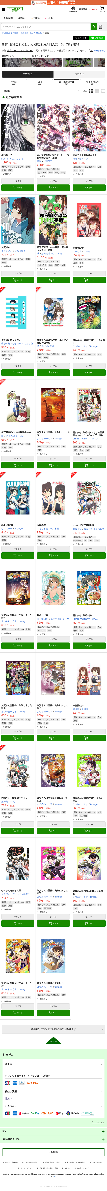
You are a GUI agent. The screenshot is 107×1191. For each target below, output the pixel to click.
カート (17, 188)
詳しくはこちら (98, 1123)
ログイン (90, 10)
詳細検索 (100, 27)
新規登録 (79, 10)
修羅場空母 (78, 248)
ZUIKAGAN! (7, 526)
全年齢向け (8, 19)
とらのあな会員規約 (31, 1163)
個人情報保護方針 (98, 1163)
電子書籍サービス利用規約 (76, 1163)
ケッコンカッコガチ (11, 341)
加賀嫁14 (5, 248)
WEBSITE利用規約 (11, 1163)
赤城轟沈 (41, 526)
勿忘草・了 (6, 156)
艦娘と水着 (42, 616)
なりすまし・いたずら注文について (77, 1169)
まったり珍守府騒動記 (83, 526)
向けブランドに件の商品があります (53, 1030)
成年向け (22, 19)
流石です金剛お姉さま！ (85, 156)
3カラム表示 (91, 92)
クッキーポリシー (27, 1169)
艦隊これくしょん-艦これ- (27, 45)
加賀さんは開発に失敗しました (52, 984)
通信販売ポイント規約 (52, 1163)
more (54, 1177)
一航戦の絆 (78, 706)
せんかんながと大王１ (12, 891)
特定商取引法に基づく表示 (49, 1169)
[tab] (14, 83)
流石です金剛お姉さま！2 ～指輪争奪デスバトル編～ (53, 157)
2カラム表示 (97, 92)
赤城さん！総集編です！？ (14, 799)
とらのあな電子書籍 (9, 34)
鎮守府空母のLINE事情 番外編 (16, 433)
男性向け (36, 19)
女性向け (50, 19)
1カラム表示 (102, 92)
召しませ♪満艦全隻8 (82, 616)
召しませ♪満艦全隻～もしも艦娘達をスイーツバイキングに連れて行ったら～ (89, 436)
